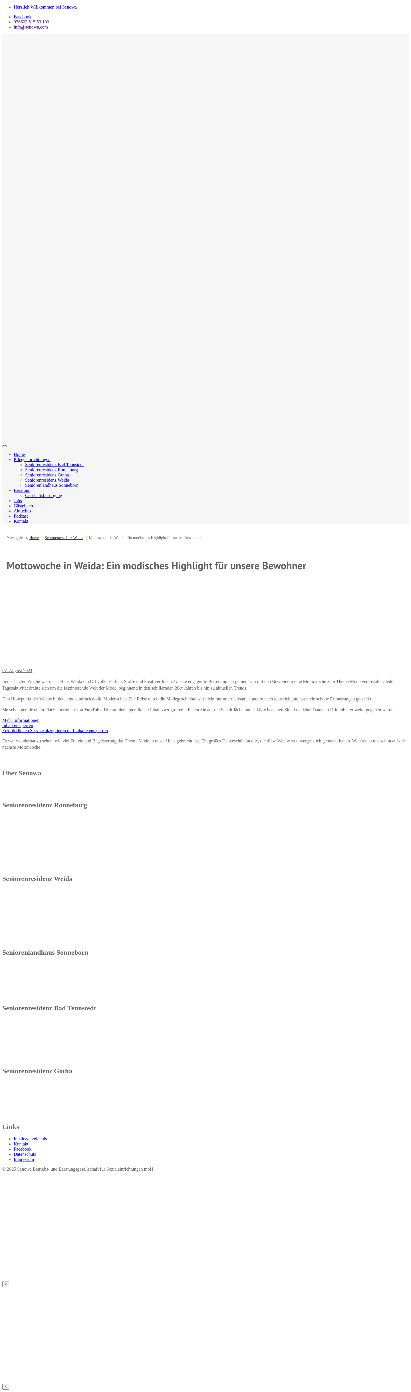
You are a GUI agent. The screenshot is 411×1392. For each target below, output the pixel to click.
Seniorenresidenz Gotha (47, 474)
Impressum (24, 1159)
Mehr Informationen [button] (20, 720)
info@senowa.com (31, 27)
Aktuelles (22, 510)
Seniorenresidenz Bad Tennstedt (54, 464)
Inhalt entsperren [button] (17, 725)
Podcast (21, 516)
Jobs (18, 500)
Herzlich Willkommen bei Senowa (45, 7)
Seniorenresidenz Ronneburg (51, 469)
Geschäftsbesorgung (43, 495)
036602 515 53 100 (31, 21)
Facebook (22, 16)
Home (19, 454)
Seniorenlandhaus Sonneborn (51, 485)
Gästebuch (23, 505)
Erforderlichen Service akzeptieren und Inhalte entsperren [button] (55, 730)
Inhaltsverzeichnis (30, 1138)
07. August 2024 (17, 670)
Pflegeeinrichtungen (32, 459)
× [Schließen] (6, 1284)
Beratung (22, 490)
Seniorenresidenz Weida (47, 480)
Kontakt (21, 521)
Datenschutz (25, 1154)
